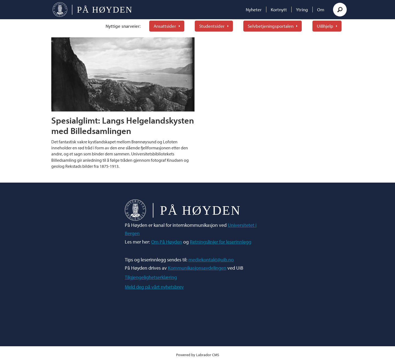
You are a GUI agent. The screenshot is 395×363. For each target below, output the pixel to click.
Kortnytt (279, 9)
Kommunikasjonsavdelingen (197, 268)
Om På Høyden (166, 242)
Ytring (302, 9)
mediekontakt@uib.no (211, 259)
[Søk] (340, 9)
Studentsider (212, 26)
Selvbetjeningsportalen (271, 26)
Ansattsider (165, 26)
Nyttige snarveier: (123, 26)
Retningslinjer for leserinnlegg (220, 242)
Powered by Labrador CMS (197, 354)
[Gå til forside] (92, 9)
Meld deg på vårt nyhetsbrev (154, 287)
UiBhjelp (325, 26)
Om (320, 9)
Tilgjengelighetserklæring (151, 277)
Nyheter (254, 9)
